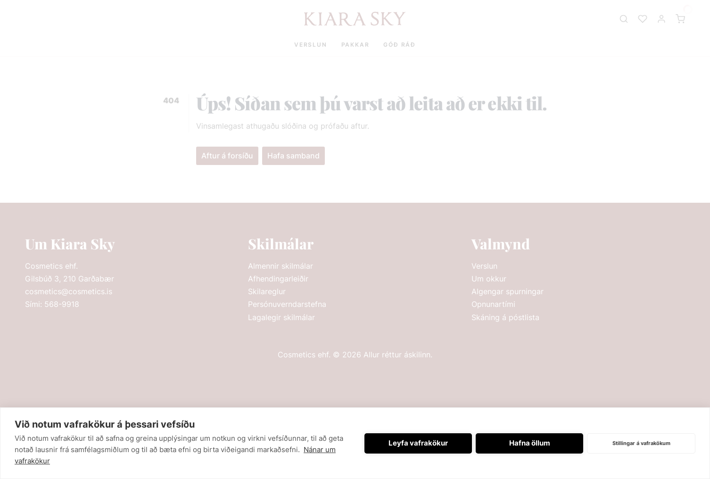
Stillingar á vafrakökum (641, 443)
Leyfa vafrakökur (418, 442)
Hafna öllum (529, 442)
